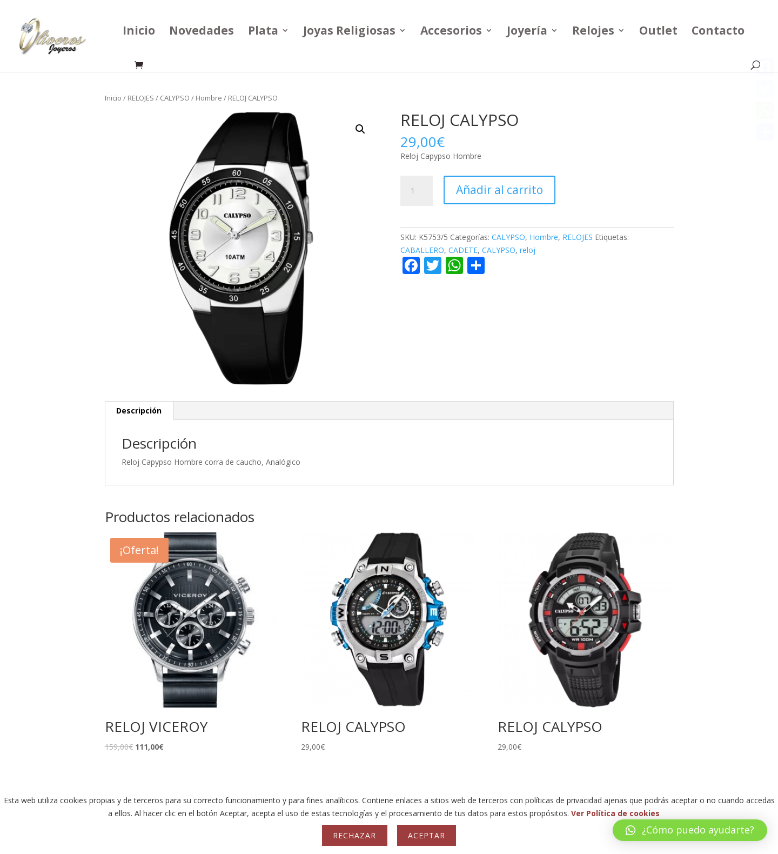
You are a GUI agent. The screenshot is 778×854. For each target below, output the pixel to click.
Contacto (718, 32)
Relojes (593, 32)
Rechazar (354, 835)
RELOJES (141, 98)
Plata (263, 32)
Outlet (658, 32)
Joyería (527, 32)
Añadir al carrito (499, 189)
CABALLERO (422, 250)
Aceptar (426, 835)
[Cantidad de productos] (416, 191)
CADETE (463, 250)
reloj (527, 250)
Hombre (209, 98)
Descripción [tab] (139, 410)
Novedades (201, 32)
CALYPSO (175, 98)
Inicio (139, 32)
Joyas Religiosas (349, 32)
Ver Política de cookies (615, 813)
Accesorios (451, 32)
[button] (360, 129)
